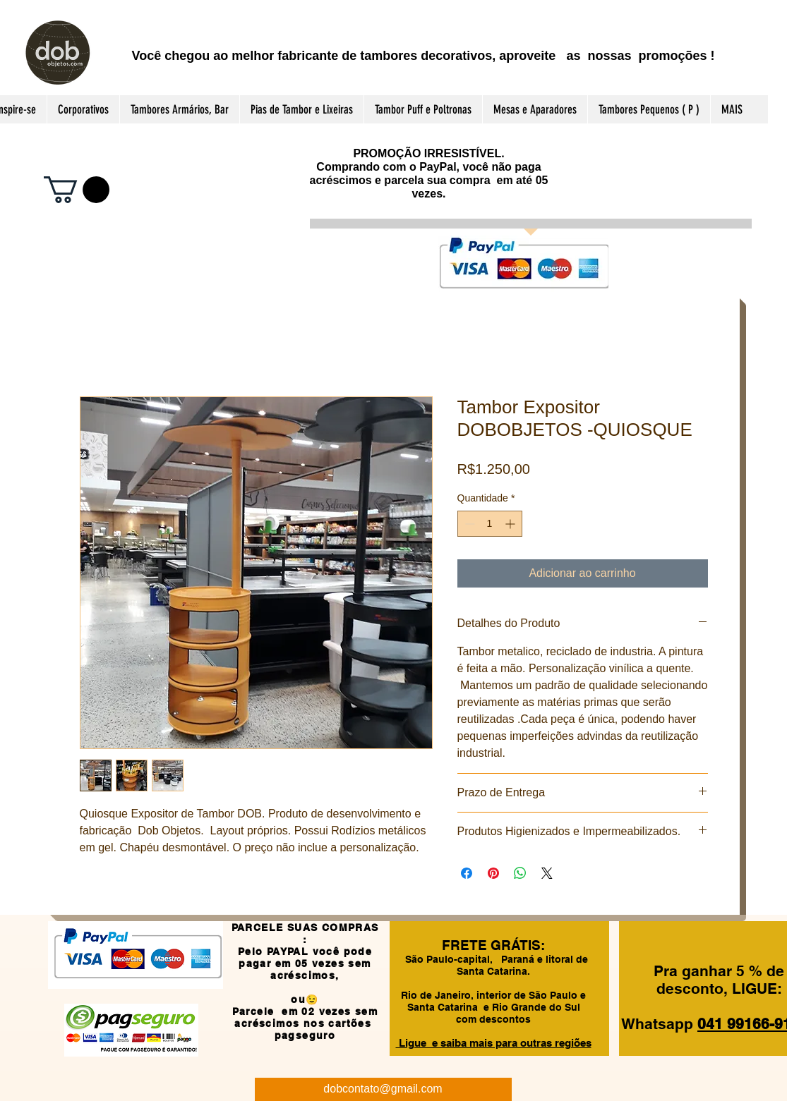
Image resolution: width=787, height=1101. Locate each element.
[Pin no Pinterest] (493, 873)
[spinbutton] (490, 523)
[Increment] (511, 523)
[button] (76, 189)
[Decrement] (468, 523)
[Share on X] (547, 873)
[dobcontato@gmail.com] (383, 1089)
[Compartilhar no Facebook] (466, 873)
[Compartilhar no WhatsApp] (520, 873)
